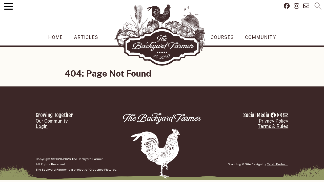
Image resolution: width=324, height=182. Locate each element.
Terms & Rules (273, 126)
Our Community (52, 121)
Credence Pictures (102, 169)
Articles (86, 37)
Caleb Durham (277, 164)
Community (260, 37)
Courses (222, 37)
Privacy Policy (273, 121)
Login (42, 126)
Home (55, 37)
